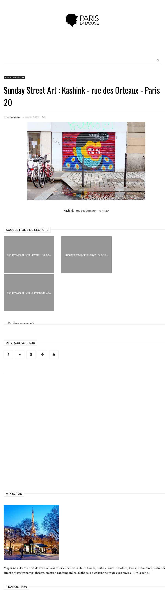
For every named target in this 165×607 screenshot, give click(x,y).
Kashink (69, 210)
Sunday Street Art (14, 78)
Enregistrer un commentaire (21, 323)
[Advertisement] (83, 48)
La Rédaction (13, 117)
